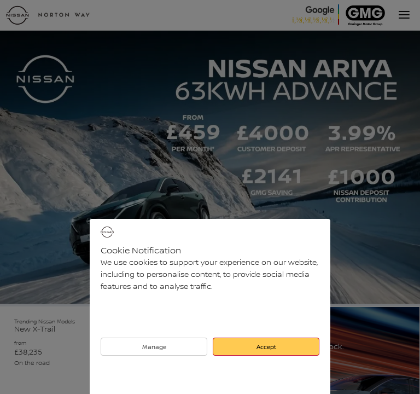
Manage (154, 347)
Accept (266, 347)
